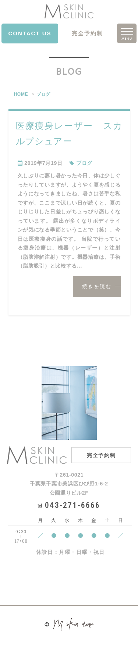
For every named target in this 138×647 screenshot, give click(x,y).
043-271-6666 (69, 505)
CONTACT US (29, 33)
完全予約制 (87, 33)
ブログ (43, 94)
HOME (21, 94)
